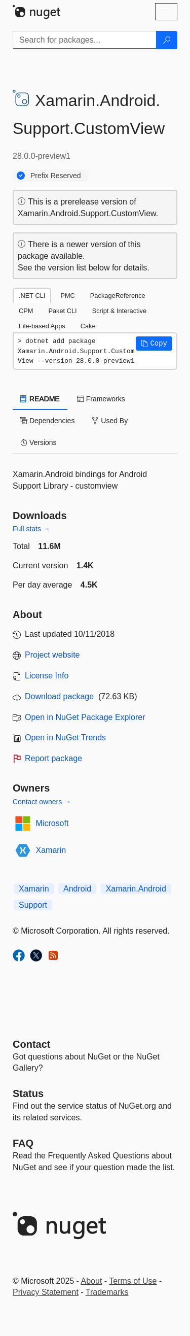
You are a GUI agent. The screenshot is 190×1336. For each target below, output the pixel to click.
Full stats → (31, 529)
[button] (154, 343)
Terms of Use (133, 1281)
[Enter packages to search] (85, 40)
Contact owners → (42, 802)
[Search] (166, 40)
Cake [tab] (88, 326)
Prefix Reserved (55, 176)
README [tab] (40, 399)
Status (28, 1093)
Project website (52, 654)
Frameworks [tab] (101, 399)
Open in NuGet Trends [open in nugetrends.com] (65, 737)
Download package (59, 696)
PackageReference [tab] (117, 295)
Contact (31, 1044)
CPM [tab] (26, 311)
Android (77, 888)
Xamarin (51, 850)
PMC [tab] (67, 295)
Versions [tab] (38, 442)
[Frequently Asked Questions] (23, 1143)
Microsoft (52, 823)
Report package (53, 758)
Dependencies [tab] (47, 421)
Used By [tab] (110, 421)
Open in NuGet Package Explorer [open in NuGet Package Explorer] (85, 717)
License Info (46, 675)
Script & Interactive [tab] (119, 311)
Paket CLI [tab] (62, 311)
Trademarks (107, 1292)
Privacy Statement (46, 1292)
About (91, 1281)
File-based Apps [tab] (42, 326)
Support (33, 905)
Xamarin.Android (136, 888)
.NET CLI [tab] (32, 295)
